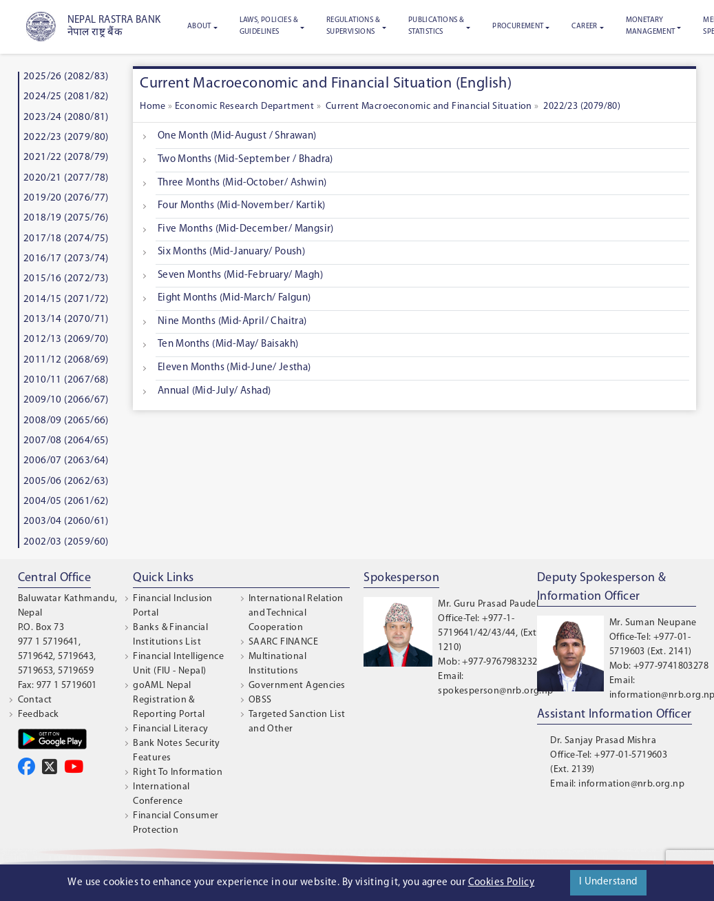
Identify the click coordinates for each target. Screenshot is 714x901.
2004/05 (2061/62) (66, 501)
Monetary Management (650, 26)
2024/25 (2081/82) (66, 97)
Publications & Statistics (436, 26)
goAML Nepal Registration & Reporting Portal (168, 700)
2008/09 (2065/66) (66, 421)
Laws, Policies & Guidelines (269, 26)
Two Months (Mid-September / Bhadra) (245, 159)
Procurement (517, 26)
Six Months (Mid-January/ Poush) (231, 252)
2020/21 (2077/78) (66, 178)
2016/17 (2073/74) (66, 259)
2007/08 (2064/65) (66, 441)
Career (584, 26)
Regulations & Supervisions (353, 26)
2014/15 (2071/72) (66, 299)
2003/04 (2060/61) (66, 521)
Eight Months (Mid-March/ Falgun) (234, 298)
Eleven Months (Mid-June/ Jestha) (234, 368)
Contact (35, 700)
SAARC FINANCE (283, 642)
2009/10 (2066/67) (66, 400)
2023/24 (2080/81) (66, 117)
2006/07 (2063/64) (66, 461)
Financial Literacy (170, 729)
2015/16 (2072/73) (66, 279)
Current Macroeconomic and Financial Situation (427, 106)
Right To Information (177, 772)
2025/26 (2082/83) (66, 77)
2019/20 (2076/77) (66, 198)
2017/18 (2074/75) (66, 239)
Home (154, 106)
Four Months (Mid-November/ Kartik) (242, 206)
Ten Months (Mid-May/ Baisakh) (228, 344)
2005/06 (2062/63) (66, 481)
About (199, 26)
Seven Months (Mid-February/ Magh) (240, 275)
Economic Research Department (244, 106)
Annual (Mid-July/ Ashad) (214, 391)
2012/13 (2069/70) (66, 339)
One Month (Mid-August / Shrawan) (237, 136)
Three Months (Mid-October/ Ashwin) (242, 183)
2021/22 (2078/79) (66, 157)
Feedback (38, 714)
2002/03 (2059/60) (66, 542)
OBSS (260, 700)
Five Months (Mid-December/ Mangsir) (246, 229)
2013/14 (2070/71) (66, 319)
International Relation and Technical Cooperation (296, 613)
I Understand (608, 882)
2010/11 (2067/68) (66, 380)
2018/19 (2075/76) (66, 218)
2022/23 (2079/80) (66, 137)
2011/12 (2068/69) (66, 360)
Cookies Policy (501, 883)
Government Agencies (297, 685)
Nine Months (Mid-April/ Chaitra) (232, 321)
